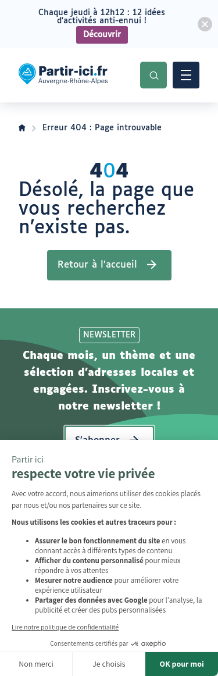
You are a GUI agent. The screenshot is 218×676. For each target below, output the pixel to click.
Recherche (153, 75)
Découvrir (102, 35)
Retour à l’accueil (97, 265)
